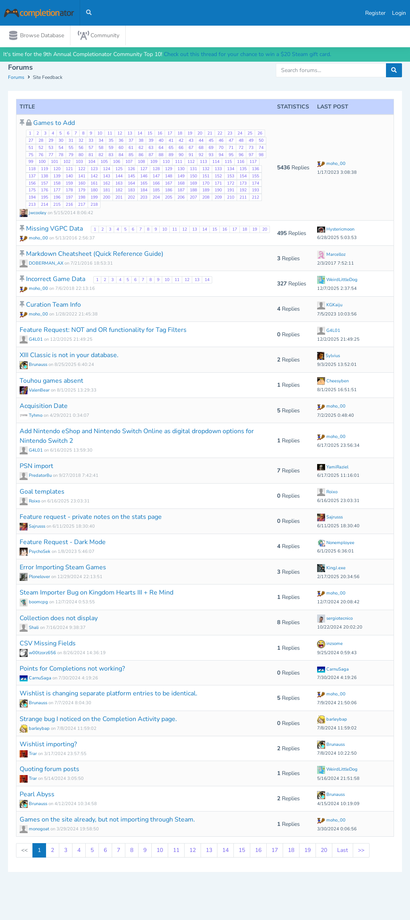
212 (255, 198)
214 (44, 205)
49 (251, 141)
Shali (30, 628)
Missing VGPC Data (55, 229)
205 (168, 198)
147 (156, 177)
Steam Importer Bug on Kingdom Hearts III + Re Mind (96, 593)
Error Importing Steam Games (63, 568)
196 (56, 198)
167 (168, 184)
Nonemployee (335, 543)
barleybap (35, 729)
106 (116, 163)
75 (30, 156)
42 (181, 141)
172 (230, 184)
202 (131, 198)
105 (104, 163)
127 (143, 170)
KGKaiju (329, 306)
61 (131, 148)
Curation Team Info (53, 305)
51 (30, 148)
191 (230, 191)
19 (189, 134)
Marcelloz (331, 255)
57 (90, 148)
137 (32, 177)
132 (205, 170)
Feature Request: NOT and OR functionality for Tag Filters (103, 330)
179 (81, 191)
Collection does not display (59, 619)
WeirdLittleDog (337, 280)
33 (90, 141)
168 (181, 184)
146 (143, 177)
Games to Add (54, 124)
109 (153, 163)
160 (81, 184)
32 (80, 141)
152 (218, 177)
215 (56, 205)
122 (81, 170)
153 (230, 177)
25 (249, 134)
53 (50, 148)
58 (100, 148)
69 (211, 148)
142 (94, 177)
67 (191, 148)
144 (119, 177)
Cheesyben (333, 382)
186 (168, 191)
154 (243, 177)
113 (203, 163)
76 (40, 156)
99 (30, 163)
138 (44, 177)
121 (69, 170)
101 (54, 163)
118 (32, 170)
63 (151, 148)
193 (255, 191)
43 (191, 141)
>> (361, 851)
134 (230, 170)
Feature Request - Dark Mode (63, 542)
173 (243, 184)
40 (161, 141)
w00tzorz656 (38, 654)
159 (69, 184)
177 (56, 191)
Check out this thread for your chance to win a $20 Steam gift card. (247, 55)
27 (30, 141)
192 (243, 191)
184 (143, 191)
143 (106, 177)
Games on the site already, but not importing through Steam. (107, 820)
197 (69, 198)
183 (131, 191)
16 (159, 134)
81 (90, 156)
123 (94, 170)
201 (119, 198)
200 (106, 198)
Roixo (30, 502)
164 (131, 184)
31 (70, 141)
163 (119, 184)
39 (151, 141)
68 (201, 148)
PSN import (36, 467)
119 (44, 170)
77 (50, 156)
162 (106, 184)
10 (99, 134)
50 (261, 141)
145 (131, 177)
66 (181, 148)
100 (42, 163)
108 (141, 163)
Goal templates (42, 492)
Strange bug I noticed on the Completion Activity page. (98, 719)
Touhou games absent (51, 381)
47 (231, 141)
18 (179, 134)
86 (141, 156)
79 (70, 156)
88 (161, 156)
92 (201, 156)
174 (255, 184)
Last (342, 851)
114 (215, 163)
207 (193, 198)
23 (229, 134)
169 (193, 184)
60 (121, 148)
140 (69, 177)
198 (81, 198)
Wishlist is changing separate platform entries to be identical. (108, 694)
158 (56, 184)
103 (79, 163)
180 (94, 191)
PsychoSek (36, 552)
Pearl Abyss (37, 795)
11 (109, 134)
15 (149, 134)
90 (181, 156)
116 (240, 163)
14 (139, 134)
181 (106, 191)
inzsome (330, 645)
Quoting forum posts (49, 769)
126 (131, 170)
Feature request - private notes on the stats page (91, 517)
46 (221, 141)
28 (40, 141)
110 (166, 163)
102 (66, 163)
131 (193, 170)
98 (261, 156)
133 (218, 170)
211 (243, 198)
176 (44, 191)
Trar (29, 754)
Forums (16, 78)
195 (44, 198)
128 (156, 170)
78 (60, 156)
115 (228, 163)
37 (131, 141)
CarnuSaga (36, 679)
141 (81, 177)
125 (119, 170)
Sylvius (328, 357)
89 (171, 156)
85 (131, 156)
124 (106, 170)
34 (100, 141)
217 (81, 205)
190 (218, 191)
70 (221, 148)
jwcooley (34, 214)
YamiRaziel (332, 468)
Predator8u (36, 477)
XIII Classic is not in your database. (69, 356)
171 (218, 184)
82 (100, 156)
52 (40, 148)
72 (241, 148)
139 (56, 177)
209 (218, 198)
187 (181, 191)
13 (129, 134)
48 (241, 141)
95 (231, 156)
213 (32, 205)
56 (80, 148)
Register (375, 13)
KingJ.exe (331, 569)
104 (91, 163)
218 (94, 205)
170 (205, 184)
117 (253, 163)
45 (211, 141)
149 (181, 177)
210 (230, 198)
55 (70, 148)
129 (168, 170)
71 (231, 148)
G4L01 (32, 340)
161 (94, 184)
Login (399, 13)
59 (111, 148)
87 (151, 156)
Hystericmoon (335, 230)
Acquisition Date (44, 406)
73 (251, 148)
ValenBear (35, 391)
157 (44, 184)
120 (56, 170)
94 (221, 156)
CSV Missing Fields (48, 644)
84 (121, 156)
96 (241, 156)
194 (32, 198)
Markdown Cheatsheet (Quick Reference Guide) (94, 254)
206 (181, 198)
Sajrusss (33, 527)
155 (255, 177)
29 (50, 141)
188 (193, 191)
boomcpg (34, 603)
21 (209, 134)
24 (239, 134)
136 (255, 170)
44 (201, 141)
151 (205, 177)
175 (32, 191)
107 (129, 163)
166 (156, 184)
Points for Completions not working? (72, 669)
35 (111, 141)
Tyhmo (32, 416)
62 (141, 148)
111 (178, 163)
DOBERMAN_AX (42, 264)
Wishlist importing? (48, 745)
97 (251, 156)
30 (60, 141)
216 (69, 205)
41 (171, 141)
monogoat (35, 830)
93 (211, 156)
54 (60, 148)
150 (193, 177)
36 (121, 141)
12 (119, 134)
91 (191, 156)
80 (80, 156)
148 (168, 177)
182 (119, 191)
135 (243, 170)
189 (205, 191)
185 (156, 191)
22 (219, 134)
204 (156, 198)
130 (181, 170)
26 (259, 134)
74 (261, 148)
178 (69, 191)
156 (32, 184)
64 (161, 148)
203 (143, 198)
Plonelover (35, 577)
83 (111, 156)
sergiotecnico (335, 619)
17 (169, 134)
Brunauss (34, 366)
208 (205, 198)
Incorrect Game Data (56, 280)
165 (143, 184)
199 (94, 198)
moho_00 (331, 164)
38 (141, 141)
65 (171, 148)
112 (191, 163)
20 (199, 134)
